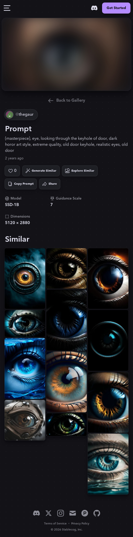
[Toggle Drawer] (7, 8)
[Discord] (94, 8)
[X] (48, 513)
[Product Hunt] (85, 513)
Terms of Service (55, 523)
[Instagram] (61, 513)
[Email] (73, 513)
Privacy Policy (80, 523)
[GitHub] (97, 513)
